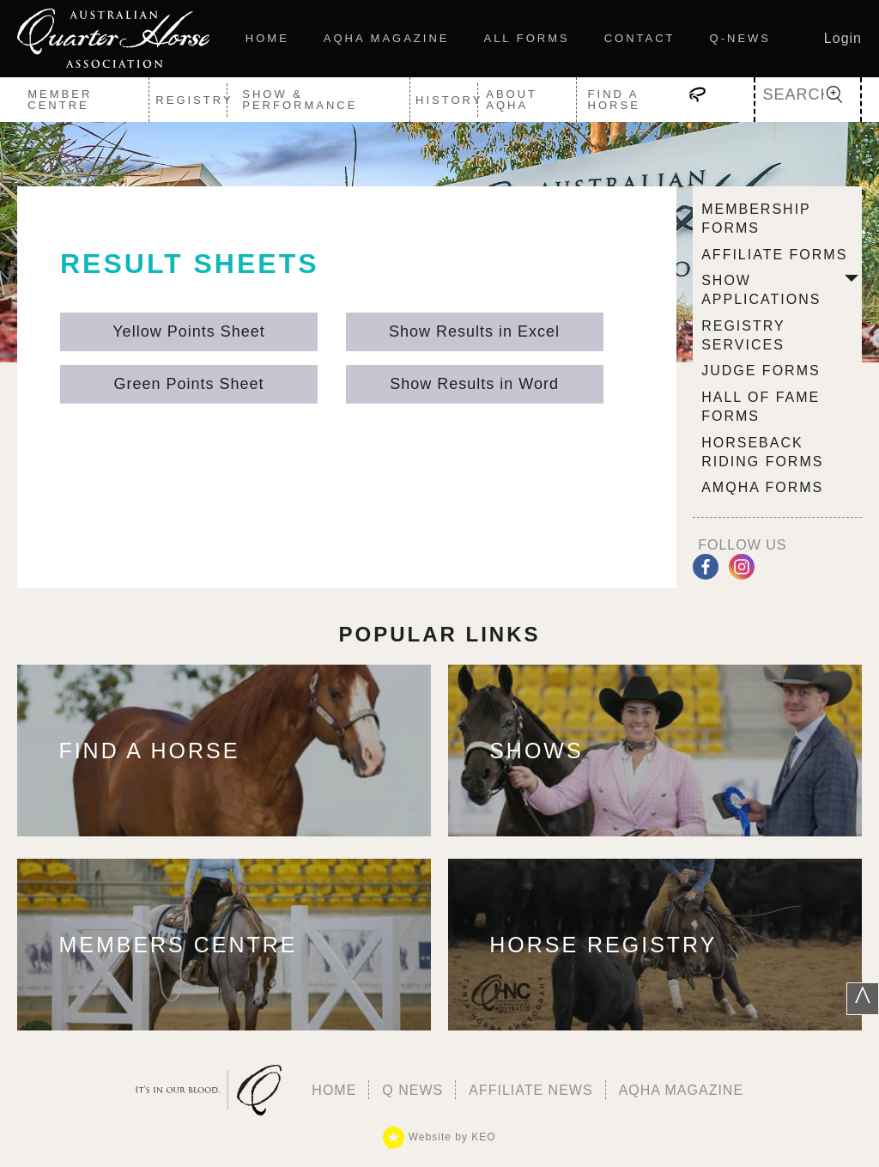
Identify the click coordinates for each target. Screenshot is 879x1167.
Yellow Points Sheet (188, 331)
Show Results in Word (474, 383)
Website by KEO (439, 1137)
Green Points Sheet (188, 383)
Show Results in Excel (474, 331)
